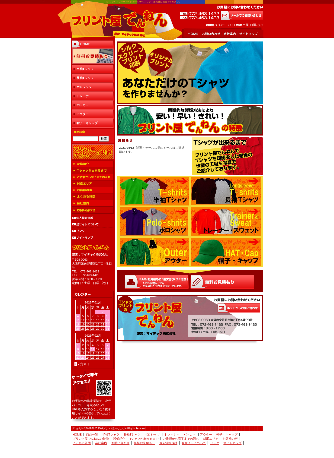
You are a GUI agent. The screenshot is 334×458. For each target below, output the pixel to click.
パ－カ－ (83, 105)
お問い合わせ (211, 34)
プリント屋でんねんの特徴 (93, 151)
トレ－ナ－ (84, 96)
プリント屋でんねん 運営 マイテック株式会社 (119, 19)
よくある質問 (93, 196)
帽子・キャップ (87, 123)
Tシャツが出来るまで (93, 170)
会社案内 (229, 34)
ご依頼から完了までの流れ (93, 177)
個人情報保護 (93, 218)
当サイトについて (93, 224)
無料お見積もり (93, 56)
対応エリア (93, 183)
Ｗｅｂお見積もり (222, 282)
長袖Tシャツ (85, 78)
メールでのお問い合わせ (242, 15)
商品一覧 (92, 434)
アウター (83, 114)
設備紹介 (93, 164)
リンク (93, 231)
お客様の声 (93, 190)
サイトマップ (248, 34)
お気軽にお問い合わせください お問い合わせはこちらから (239, 308)
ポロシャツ (84, 87)
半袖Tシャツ (85, 69)
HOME (193, 34)
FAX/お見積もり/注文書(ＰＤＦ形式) (157, 282)
